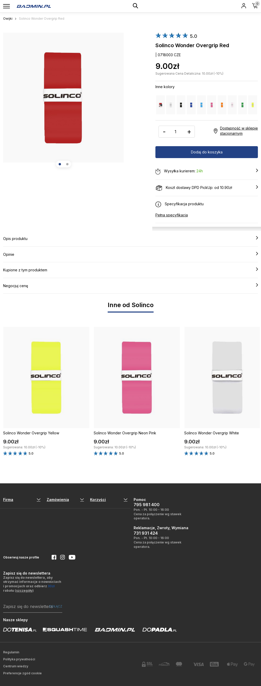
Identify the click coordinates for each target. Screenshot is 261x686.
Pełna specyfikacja (171, 215)
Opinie (130, 254)
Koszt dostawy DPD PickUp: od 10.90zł (206, 188)
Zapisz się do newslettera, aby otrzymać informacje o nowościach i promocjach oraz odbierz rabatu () (32, 584)
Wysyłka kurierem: (206, 171)
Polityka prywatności (19, 659)
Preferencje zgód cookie (22, 673)
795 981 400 (147, 504)
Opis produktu (130, 238)
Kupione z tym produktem (130, 269)
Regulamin (11, 652)
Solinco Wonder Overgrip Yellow (31, 433)
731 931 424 (146, 533)
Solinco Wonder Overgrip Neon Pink (125, 433)
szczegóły (24, 590)
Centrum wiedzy (15, 666)
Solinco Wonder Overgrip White (211, 433)
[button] (60, 164)
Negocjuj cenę (130, 285)
